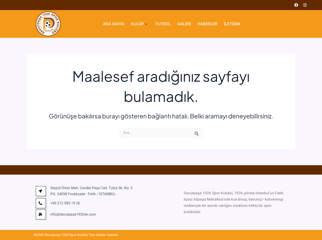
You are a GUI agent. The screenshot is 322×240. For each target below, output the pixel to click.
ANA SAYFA (113, 24)
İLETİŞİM (232, 24)
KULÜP (139, 24)
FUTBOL (163, 24)
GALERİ (184, 24)
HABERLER (207, 24)
